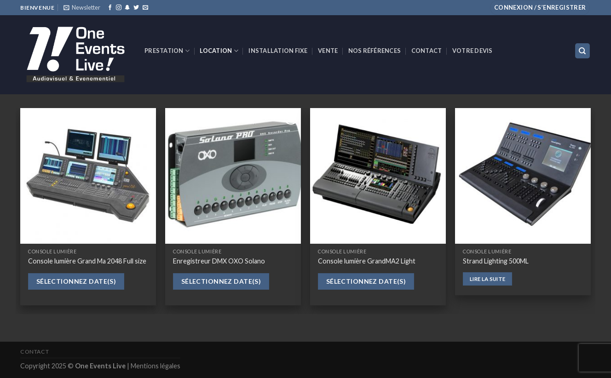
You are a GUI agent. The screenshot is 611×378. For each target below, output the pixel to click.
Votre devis (472, 50)
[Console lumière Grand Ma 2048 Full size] (88, 176)
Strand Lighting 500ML (496, 261)
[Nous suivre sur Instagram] (118, 8)
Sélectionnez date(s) (76, 281)
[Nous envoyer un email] (145, 8)
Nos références (374, 50)
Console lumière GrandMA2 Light (366, 261)
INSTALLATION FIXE (277, 50)
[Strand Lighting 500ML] (523, 176)
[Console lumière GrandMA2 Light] (378, 176)
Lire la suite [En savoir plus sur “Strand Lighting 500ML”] (488, 279)
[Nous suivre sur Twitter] (136, 8)
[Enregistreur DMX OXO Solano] (233, 176)
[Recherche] (582, 50)
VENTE (328, 50)
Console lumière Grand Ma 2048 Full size (87, 261)
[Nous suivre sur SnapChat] (127, 8)
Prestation (167, 50)
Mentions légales (155, 366)
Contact (426, 50)
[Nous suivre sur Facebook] (110, 8)
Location (219, 50)
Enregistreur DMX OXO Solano (219, 261)
